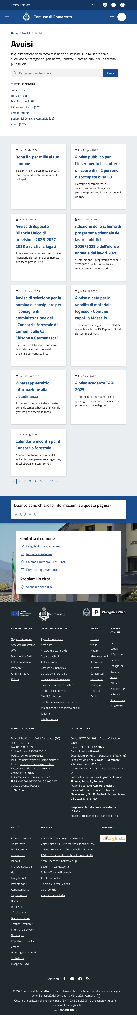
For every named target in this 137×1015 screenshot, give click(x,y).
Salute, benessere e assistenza (59, 702)
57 (51, 481)
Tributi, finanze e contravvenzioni (60, 708)
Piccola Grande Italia (53, 895)
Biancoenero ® (98, 1000)
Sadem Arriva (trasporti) (55, 866)
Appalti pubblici (50, 656)
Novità (24, 33)
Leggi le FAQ (18, 878)
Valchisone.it (48, 889)
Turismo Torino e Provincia (56, 872)
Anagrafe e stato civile (54, 650)
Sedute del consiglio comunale (96, 685)
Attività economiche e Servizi (117, 689)
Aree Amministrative (23, 645)
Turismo (45, 713)
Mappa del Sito (20, 964)
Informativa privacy (22, 929)
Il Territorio (116, 654)
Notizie (94, 650)
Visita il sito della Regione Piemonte (62, 838)
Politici (15, 679)
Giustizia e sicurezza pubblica (58, 685)
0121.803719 (24, 747)
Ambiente (46, 645)
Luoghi (114, 648)
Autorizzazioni (49, 662)
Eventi (114, 643)
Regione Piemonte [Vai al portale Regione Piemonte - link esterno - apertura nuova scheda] (20, 5)
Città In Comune (85, 995)
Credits (15, 947)
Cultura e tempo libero (54, 673)
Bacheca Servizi (20, 918)
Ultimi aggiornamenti (23, 952)
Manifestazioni (99, 656)
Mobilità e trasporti (52, 696)
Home (14, 33)
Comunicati (97, 673)
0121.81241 (23, 743)
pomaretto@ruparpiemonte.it (36, 764)
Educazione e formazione (55, 679)
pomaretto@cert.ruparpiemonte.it (39, 760)
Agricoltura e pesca (52, 639)
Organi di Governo (21, 639)
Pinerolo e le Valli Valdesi (55, 884)
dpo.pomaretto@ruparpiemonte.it (98, 815)
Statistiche (17, 958)
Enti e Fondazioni (21, 662)
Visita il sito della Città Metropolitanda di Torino (68, 844)
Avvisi (93, 696)
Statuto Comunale (22, 924)
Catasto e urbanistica (53, 668)
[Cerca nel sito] (121, 17)
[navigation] (7, 16)
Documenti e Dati (21, 656)
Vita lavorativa (49, 719)
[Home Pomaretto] (45, 16)
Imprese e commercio (53, 690)
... (46, 481)
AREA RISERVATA (66, 1009)
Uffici (14, 650)
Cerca (110, 73)
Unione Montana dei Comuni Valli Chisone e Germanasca (74, 849)
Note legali (17, 935)
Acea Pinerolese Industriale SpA (59, 861)
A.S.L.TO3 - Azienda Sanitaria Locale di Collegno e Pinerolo (75, 855)
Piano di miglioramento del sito (21, 866)
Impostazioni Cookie (23, 941)
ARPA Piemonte (50, 878)
